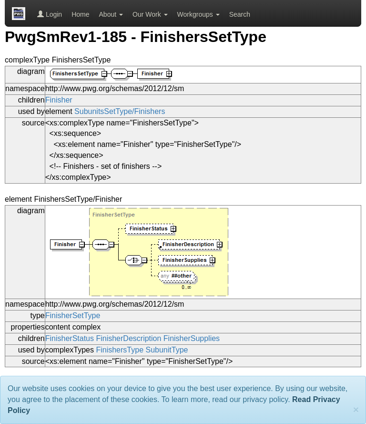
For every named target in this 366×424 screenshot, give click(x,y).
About (111, 14)
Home (80, 14)
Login (49, 14)
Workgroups (198, 14)
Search (239, 14)
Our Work (150, 14)
